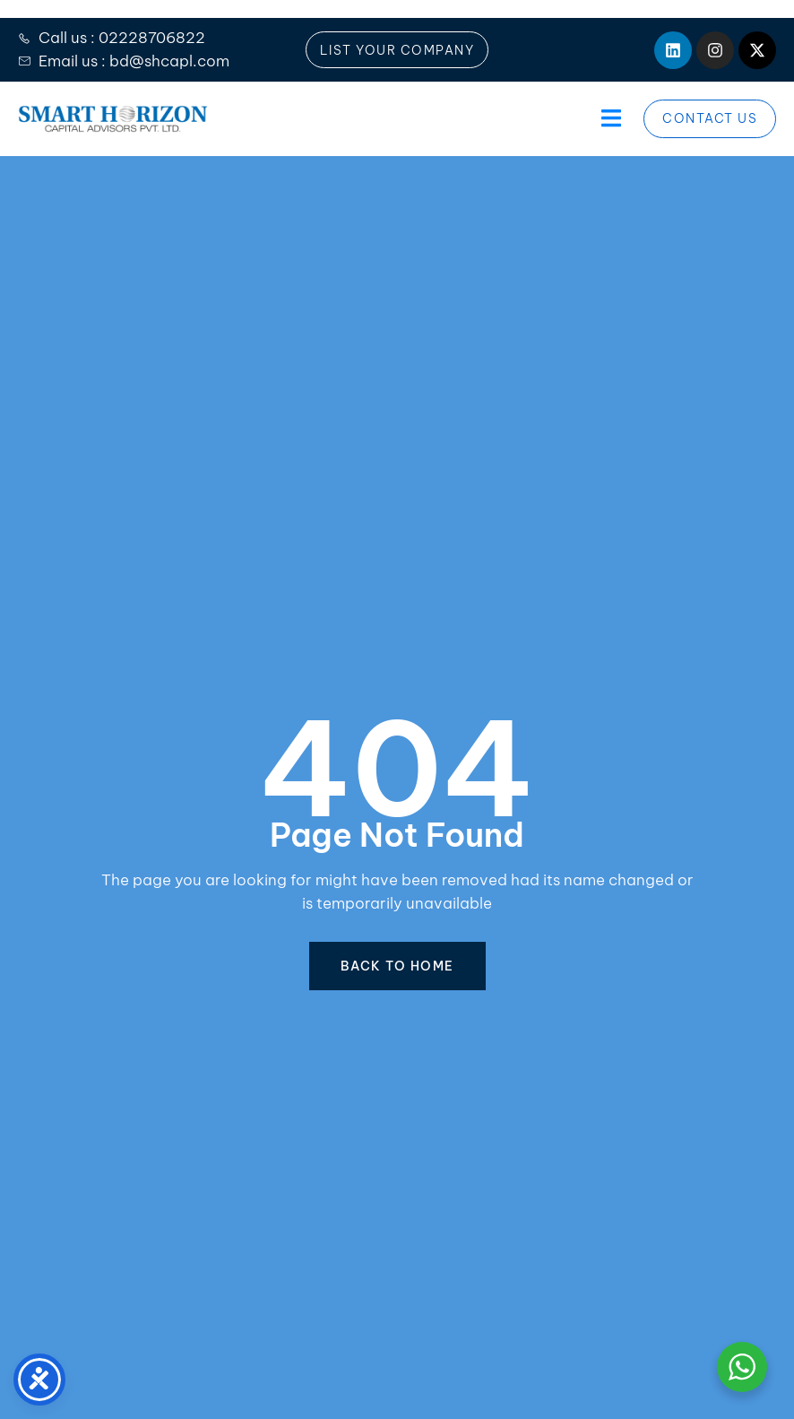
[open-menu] (609, 119)
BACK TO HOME (397, 966)
